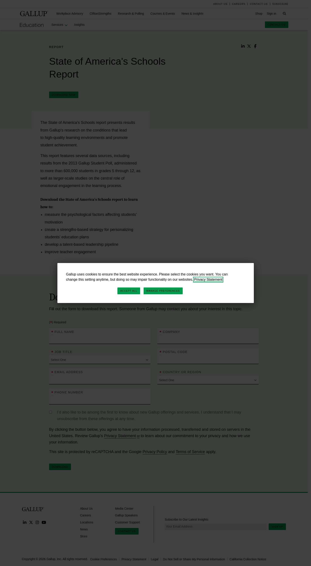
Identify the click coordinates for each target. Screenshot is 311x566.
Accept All (128, 290)
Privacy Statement (208, 279)
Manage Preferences (163, 290)
